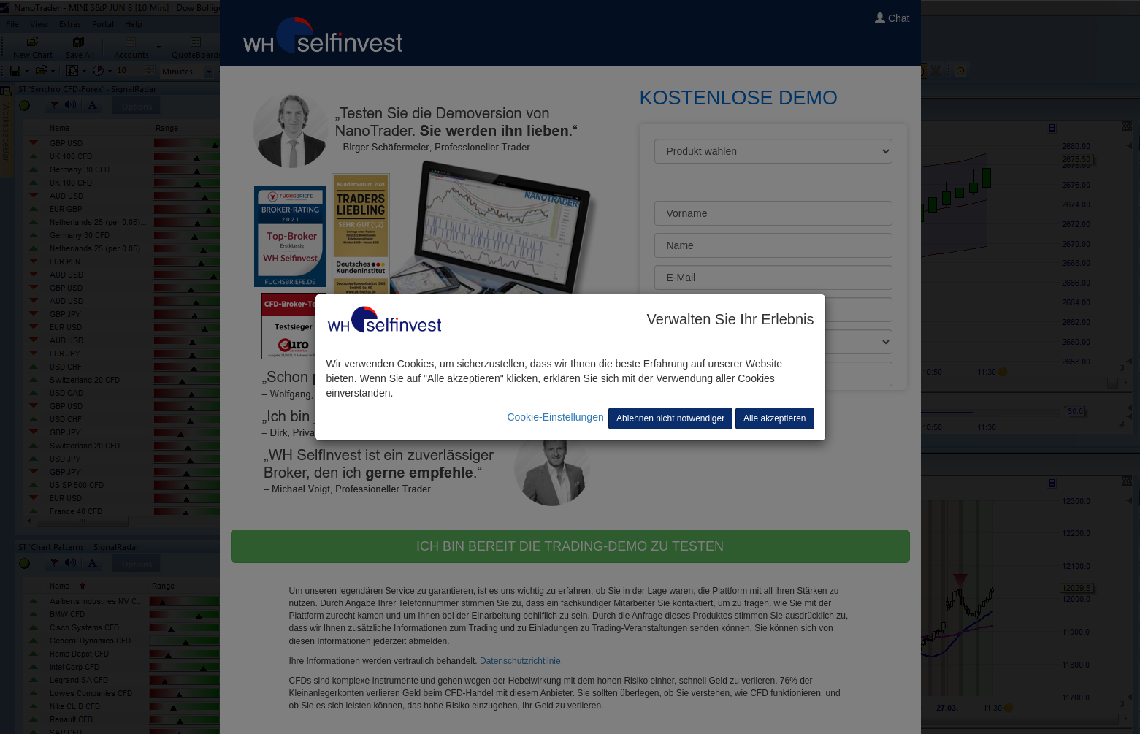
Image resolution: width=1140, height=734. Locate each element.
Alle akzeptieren (774, 418)
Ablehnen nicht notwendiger (670, 418)
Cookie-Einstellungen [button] (555, 417)
